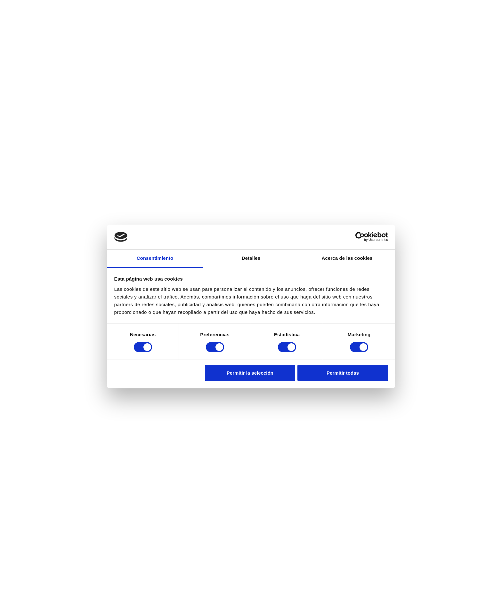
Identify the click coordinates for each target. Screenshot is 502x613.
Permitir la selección (250, 373)
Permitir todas (343, 373)
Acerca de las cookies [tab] (347, 258)
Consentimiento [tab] (155, 258)
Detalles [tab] (251, 258)
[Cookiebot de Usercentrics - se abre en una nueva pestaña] (360, 237)
